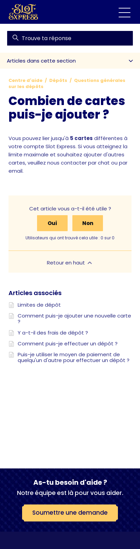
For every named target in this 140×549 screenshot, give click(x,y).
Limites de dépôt (39, 305)
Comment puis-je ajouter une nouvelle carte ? (74, 319)
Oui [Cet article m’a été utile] (52, 223)
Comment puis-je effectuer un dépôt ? (68, 343)
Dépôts (58, 80)
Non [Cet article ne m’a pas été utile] (87, 223)
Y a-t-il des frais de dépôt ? (53, 333)
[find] (70, 38)
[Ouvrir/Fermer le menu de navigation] (124, 12)
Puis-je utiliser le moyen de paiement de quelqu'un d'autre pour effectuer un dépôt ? (73, 357)
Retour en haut (70, 262)
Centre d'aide (25, 80)
